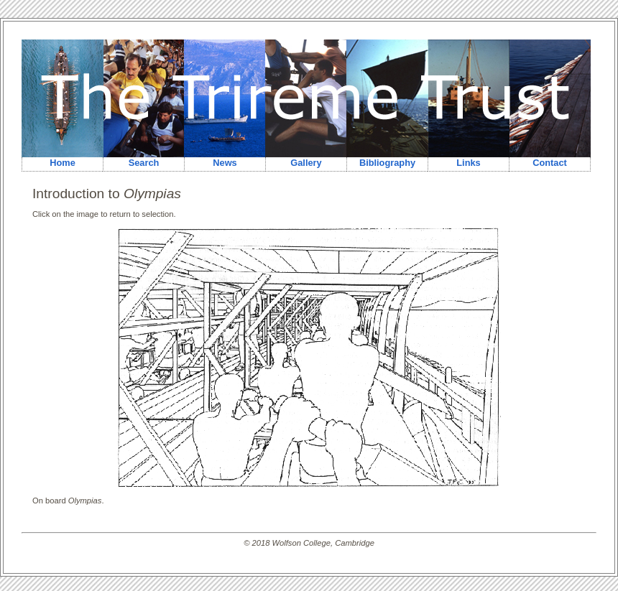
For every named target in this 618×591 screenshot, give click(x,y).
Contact (549, 162)
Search (144, 162)
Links (468, 162)
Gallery (305, 162)
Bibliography (387, 162)
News (224, 162)
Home (62, 162)
